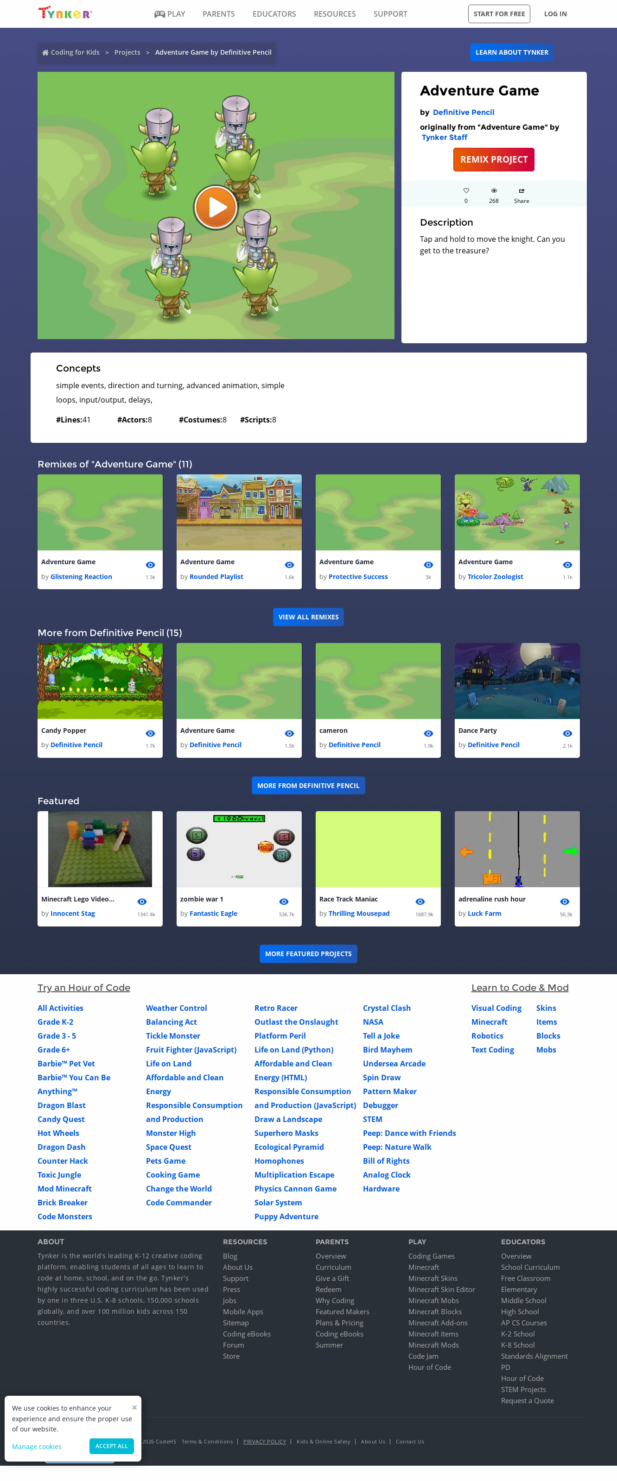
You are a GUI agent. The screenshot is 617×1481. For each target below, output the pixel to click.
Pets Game (165, 1164)
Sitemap (236, 1325)
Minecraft (489, 1025)
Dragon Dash (62, 1150)
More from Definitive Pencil (308, 786)
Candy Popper (63, 731)
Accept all (111, 1446)
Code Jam (423, 1358)
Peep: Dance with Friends (409, 1136)
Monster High (171, 1136)
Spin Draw (382, 1080)
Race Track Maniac (348, 900)
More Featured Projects (308, 956)
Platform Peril (280, 1039)
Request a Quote (527, 1402)
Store (231, 1358)
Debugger (380, 1108)
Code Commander (179, 1205)
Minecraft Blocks (435, 1313)
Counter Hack (63, 1164)
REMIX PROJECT (494, 159)
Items (546, 1025)
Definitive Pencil (464, 112)
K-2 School (518, 1336)
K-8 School (518, 1347)
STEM (372, 1122)
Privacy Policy (264, 1443)
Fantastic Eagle (213, 916)
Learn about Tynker (512, 52)
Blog (230, 1258)
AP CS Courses (524, 1325)
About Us (238, 1269)
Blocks (548, 1039)
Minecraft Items (433, 1336)
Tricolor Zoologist (495, 577)
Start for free (499, 13)
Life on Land (168, 1066)
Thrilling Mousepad (359, 916)
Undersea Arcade (394, 1066)
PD (505, 1369)
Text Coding (492, 1052)
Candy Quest (61, 1122)
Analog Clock (387, 1177)
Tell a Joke (381, 1039)
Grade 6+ (54, 1052)
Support (235, 1280)
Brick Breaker (63, 1205)
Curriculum (333, 1269)
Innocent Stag (73, 916)
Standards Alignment (534, 1358)
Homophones (279, 1164)
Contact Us (410, 1443)
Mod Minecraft (65, 1191)
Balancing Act (171, 1025)
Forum (233, 1347)
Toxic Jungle (59, 1177)
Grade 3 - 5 (57, 1039)
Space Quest (168, 1150)
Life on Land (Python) (293, 1052)
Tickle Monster (173, 1039)
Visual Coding (496, 1011)
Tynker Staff (444, 137)
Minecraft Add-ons (438, 1325)
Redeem (329, 1291)
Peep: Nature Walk (397, 1150)
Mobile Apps (243, 1313)
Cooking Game (173, 1177)
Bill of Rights (386, 1164)
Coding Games (431, 1258)
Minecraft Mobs (433, 1302)
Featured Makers (342, 1313)
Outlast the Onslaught (296, 1025)
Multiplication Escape (294, 1177)
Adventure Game (68, 562)
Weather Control (176, 1011)
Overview (331, 1258)
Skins (546, 1011)
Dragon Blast (62, 1108)
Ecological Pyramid (289, 1150)
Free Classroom (526, 1280)
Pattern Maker (390, 1094)
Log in (555, 13)
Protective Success (358, 577)
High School (520, 1313)
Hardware (381, 1191)
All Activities (60, 1011)
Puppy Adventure (286, 1219)
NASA (373, 1025)
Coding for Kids (75, 52)
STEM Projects (523, 1391)
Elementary (519, 1291)
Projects (127, 52)
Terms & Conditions (207, 1443)
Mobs (546, 1052)
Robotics (487, 1039)
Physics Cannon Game (295, 1191)
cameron (333, 731)
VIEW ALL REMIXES (309, 617)
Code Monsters (65, 1219)
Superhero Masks (286, 1136)
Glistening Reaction (81, 577)
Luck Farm (485, 916)
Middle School (524, 1302)
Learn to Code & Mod (520, 990)
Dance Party (477, 731)
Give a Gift (332, 1280)
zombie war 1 (201, 900)
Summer (329, 1347)
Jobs (229, 1302)
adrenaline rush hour (492, 900)
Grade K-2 (55, 1025)
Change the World (179, 1191)
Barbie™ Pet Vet (66, 1066)
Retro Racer (276, 1011)
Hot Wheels (58, 1136)
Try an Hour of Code (84, 990)
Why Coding (335, 1302)
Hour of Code (429, 1369)
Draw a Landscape (288, 1122)
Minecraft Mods (433, 1347)
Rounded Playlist (216, 577)
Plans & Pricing (339, 1325)
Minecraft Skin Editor (441, 1291)
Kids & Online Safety (323, 1443)
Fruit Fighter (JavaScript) (191, 1052)
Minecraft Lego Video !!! (78, 900)
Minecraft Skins (433, 1280)
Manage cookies (37, 1446)
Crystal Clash (387, 1011)
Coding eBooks (247, 1336)
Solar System (278, 1205)
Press (231, 1291)
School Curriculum (530, 1269)
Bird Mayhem (388, 1052)
